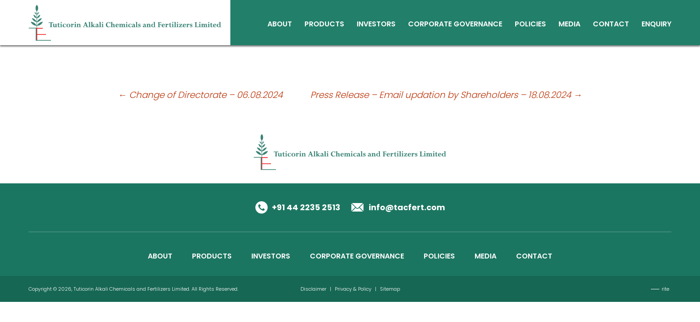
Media (569, 25)
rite (665, 288)
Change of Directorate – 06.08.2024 (200, 95)
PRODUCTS (212, 256)
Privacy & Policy (353, 288)
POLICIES (439, 256)
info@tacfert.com (407, 207)
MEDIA (485, 256)
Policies (530, 25)
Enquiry (656, 25)
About (279, 25)
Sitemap (390, 288)
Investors (376, 25)
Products (324, 25)
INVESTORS (270, 256)
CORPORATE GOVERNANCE (357, 256)
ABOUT (160, 256)
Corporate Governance (455, 25)
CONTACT (534, 256)
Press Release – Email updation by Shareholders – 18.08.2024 (446, 95)
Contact (611, 25)
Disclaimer (313, 288)
